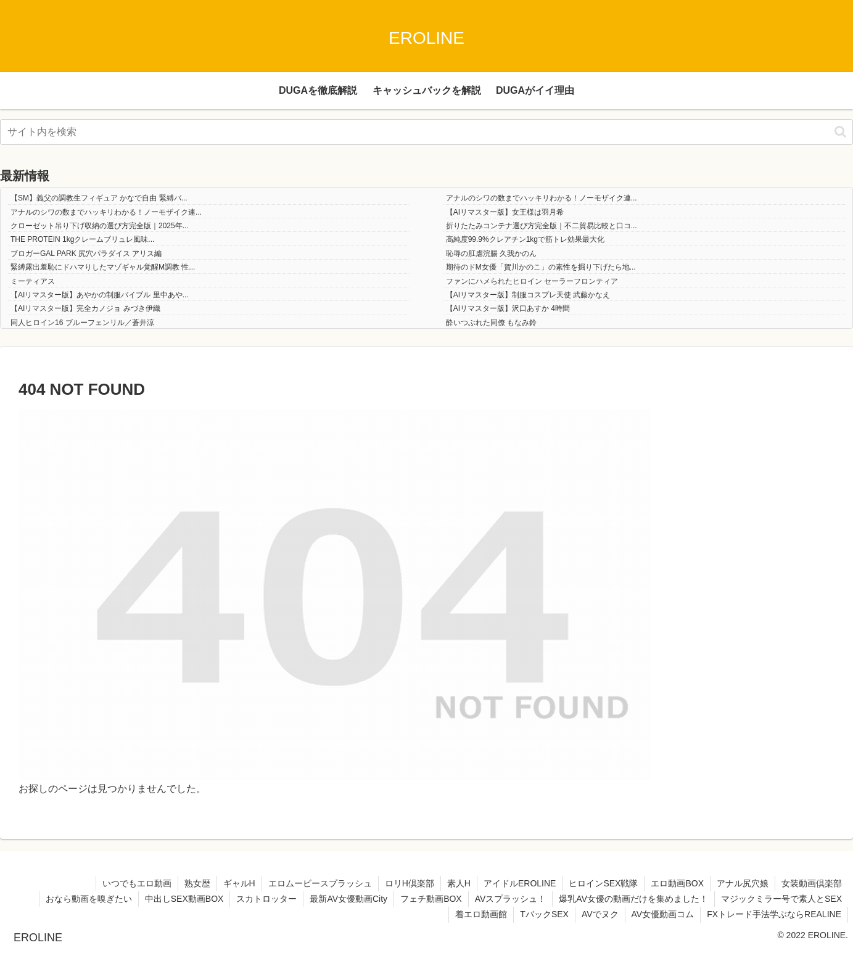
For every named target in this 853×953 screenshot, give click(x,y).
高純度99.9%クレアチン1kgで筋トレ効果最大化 (525, 239)
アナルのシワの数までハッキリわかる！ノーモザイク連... (541, 198)
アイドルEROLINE (520, 883)
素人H (459, 883)
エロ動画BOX (677, 883)
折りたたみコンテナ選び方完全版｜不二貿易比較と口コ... (541, 225)
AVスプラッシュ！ (510, 899)
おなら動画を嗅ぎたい (89, 899)
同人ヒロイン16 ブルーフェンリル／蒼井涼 (82, 322)
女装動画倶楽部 (811, 883)
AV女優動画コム (663, 914)
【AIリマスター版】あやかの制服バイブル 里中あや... (99, 295)
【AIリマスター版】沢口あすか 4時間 (508, 308)
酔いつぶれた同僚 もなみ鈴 (491, 322)
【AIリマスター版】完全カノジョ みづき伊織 (85, 308)
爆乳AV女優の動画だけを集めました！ (633, 899)
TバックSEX (544, 914)
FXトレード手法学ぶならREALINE (774, 914)
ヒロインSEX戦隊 (603, 883)
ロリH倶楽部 (409, 883)
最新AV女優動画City (348, 899)
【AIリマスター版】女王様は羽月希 (505, 212)
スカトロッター (266, 899)
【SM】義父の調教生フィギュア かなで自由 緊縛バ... (98, 198)
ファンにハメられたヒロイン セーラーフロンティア (532, 281)
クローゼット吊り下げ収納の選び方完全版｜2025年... (99, 225)
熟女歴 (197, 883)
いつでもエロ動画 (136, 883)
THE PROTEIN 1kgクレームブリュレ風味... (82, 239)
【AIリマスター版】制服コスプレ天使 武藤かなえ (528, 295)
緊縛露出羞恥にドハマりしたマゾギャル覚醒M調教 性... (102, 267)
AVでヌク (600, 914)
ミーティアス (32, 281)
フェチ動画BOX (431, 899)
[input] (426, 132)
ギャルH (239, 883)
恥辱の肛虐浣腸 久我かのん (491, 253)
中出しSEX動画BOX (184, 899)
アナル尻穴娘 (743, 883)
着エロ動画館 (481, 914)
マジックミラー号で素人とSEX (781, 899)
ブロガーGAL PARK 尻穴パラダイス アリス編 (86, 253)
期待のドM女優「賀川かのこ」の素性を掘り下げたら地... (541, 267)
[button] (840, 132)
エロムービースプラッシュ (320, 883)
